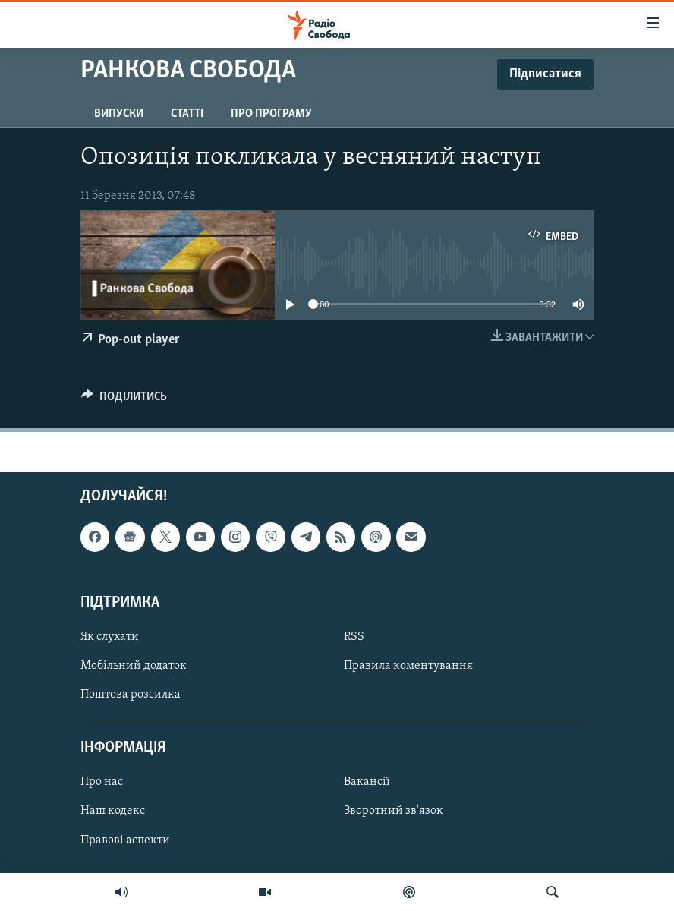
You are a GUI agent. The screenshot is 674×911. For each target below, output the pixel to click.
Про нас (101, 782)
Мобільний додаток (133, 666)
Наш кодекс (112, 811)
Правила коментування (408, 666)
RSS (354, 637)
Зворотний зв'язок (393, 811)
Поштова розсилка (130, 695)
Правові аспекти (125, 840)
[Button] (124, 400)
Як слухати (109, 637)
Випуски (118, 114)
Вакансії (367, 782)
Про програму (271, 114)
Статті (187, 114)
